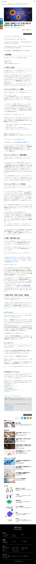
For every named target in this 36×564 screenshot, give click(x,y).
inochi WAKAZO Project (10, 162)
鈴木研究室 (23, 286)
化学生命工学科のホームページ (10, 286)
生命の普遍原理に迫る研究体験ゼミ (21, 142)
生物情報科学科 (20, 258)
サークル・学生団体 (5, 534)
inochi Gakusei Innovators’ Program (18, 163)
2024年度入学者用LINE (9, 408)
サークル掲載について (24, 541)
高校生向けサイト (5, 550)
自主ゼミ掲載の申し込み (25, 556)
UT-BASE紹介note (5, 542)
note (12, 549)
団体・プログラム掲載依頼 (6, 556)
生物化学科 (14, 258)
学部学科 (22, 534)
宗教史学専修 (10, 257)
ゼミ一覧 (13, 534)
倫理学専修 (15, 257)
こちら (20, 63)
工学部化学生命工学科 (10, 260)
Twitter (3, 549)
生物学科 (10, 258)
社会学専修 (20, 257)
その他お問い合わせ (5, 557)
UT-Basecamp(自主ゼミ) (15, 550)
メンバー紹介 (14, 541)
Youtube (22, 549)
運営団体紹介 (5, 541)
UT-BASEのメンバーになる (16, 556)
